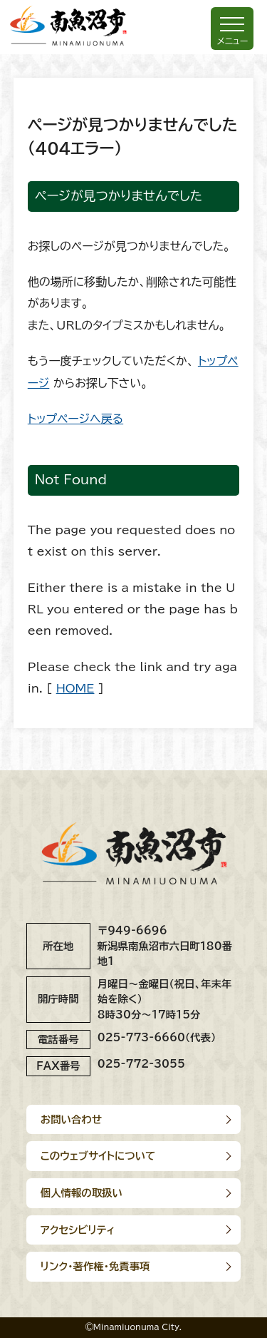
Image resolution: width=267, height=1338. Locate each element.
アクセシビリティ (78, 1230)
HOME (75, 688)
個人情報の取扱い (81, 1193)
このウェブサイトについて (98, 1155)
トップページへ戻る (75, 418)
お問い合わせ (71, 1119)
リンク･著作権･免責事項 (95, 1266)
